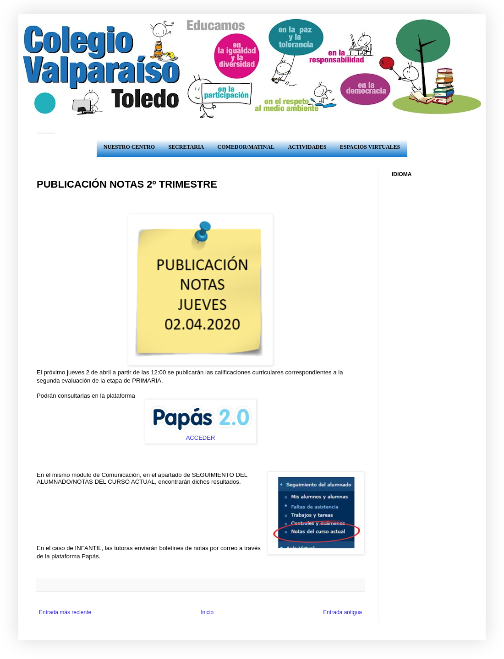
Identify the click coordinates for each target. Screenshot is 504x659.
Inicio (207, 612)
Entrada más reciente (65, 612)
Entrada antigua (342, 612)
